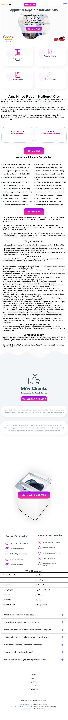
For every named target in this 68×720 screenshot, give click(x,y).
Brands (34, 685)
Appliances (34, 682)
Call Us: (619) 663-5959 (34, 399)
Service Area (34, 689)
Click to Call (30, 5)
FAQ (22, 700)
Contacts (34, 693)
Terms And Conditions (40, 700)
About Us (34, 678)
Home (34, 674)
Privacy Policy (29, 700)
